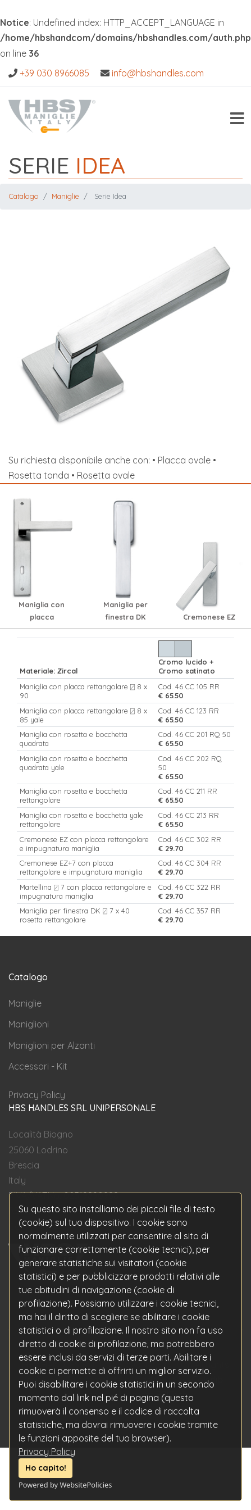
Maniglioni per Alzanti (51, 1045)
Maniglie (65, 196)
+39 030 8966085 (54, 73)
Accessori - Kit (37, 1066)
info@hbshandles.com (158, 73)
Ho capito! (45, 1468)
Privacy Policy (47, 1451)
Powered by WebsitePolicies (65, 1485)
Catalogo (24, 196)
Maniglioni (28, 1024)
